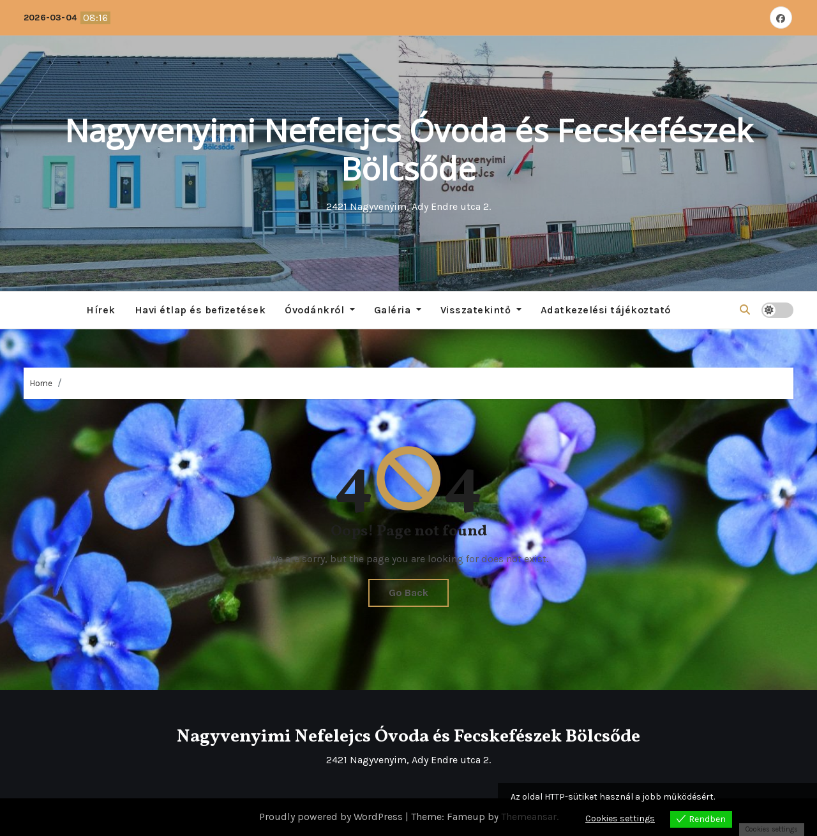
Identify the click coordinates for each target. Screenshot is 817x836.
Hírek (101, 310)
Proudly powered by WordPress (332, 816)
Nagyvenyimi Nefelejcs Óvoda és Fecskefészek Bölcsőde (408, 149)
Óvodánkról (320, 310)
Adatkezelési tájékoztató (606, 310)
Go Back (408, 592)
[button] (744, 310)
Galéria (397, 310)
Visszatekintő (480, 310)
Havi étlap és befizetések (200, 310)
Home (41, 383)
